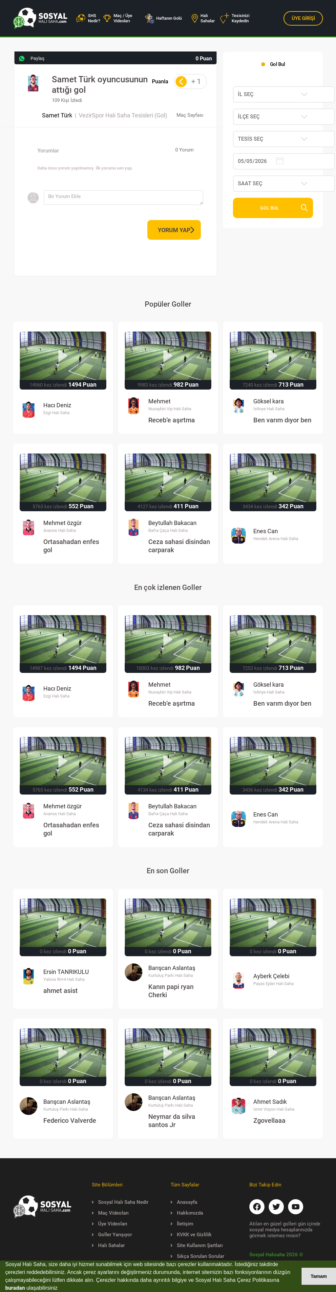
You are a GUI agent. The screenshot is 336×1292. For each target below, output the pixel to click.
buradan (15, 1288)
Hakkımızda (187, 1213)
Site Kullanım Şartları (197, 1245)
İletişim (182, 1224)
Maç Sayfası (190, 115)
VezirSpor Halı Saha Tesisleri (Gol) (123, 115)
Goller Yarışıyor (112, 1235)
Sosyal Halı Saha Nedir (120, 1202)
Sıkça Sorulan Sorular (197, 1256)
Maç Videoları (110, 1213)
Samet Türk (57, 115)
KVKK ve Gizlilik (191, 1235)
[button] (60, 1289)
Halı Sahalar (203, 18)
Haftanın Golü (163, 18)
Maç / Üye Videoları (117, 18)
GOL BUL (284, 208)
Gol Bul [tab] (277, 64)
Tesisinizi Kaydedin (234, 18)
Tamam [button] (319, 1276)
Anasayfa (184, 1202)
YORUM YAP (176, 230)
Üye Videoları (109, 1224)
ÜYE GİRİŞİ (303, 18)
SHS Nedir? (88, 18)
